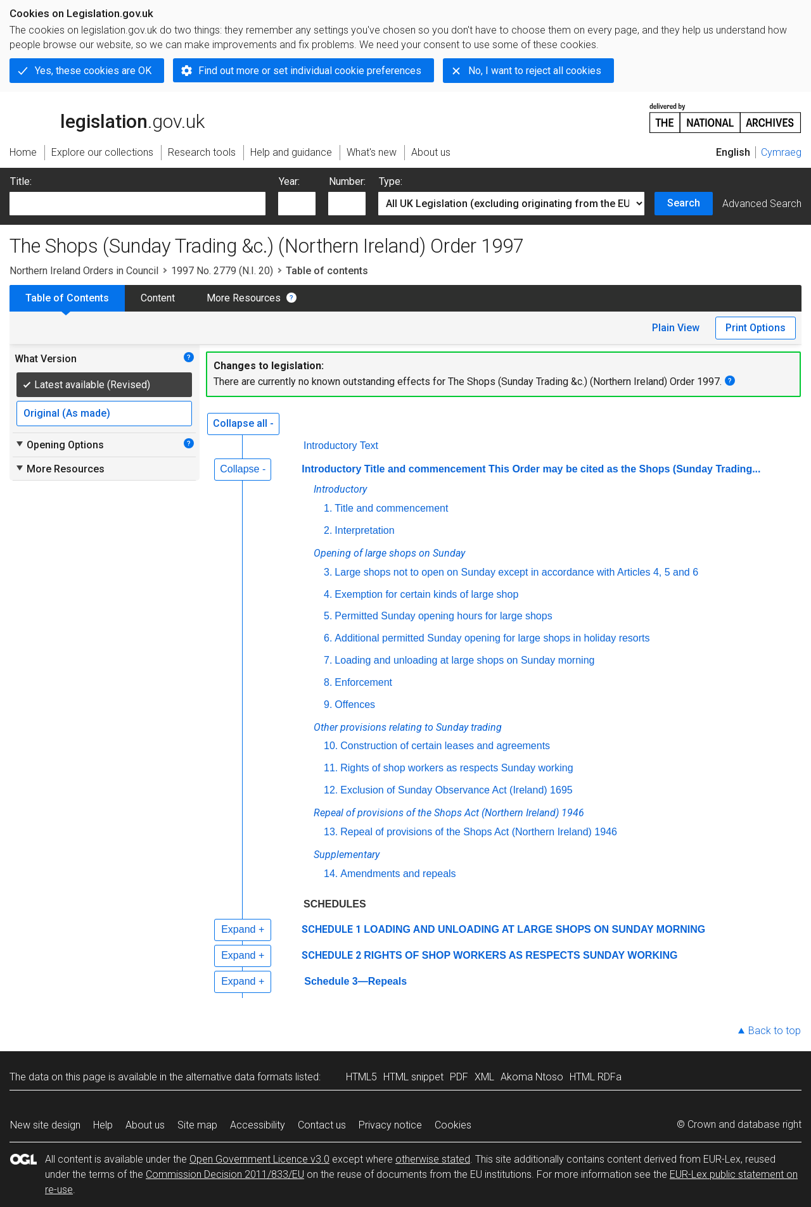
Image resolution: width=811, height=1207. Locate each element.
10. (331, 745)
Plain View (675, 328)
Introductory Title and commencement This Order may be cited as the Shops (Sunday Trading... (531, 469)
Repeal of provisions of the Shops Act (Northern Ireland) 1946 (478, 831)
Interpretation (364, 530)
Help (103, 1125)
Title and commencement (391, 508)
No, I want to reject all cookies (534, 71)
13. (331, 831)
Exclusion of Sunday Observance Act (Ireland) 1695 (456, 790)
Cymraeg (781, 152)
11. (331, 767)
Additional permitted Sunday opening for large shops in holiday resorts (492, 638)
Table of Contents (67, 298)
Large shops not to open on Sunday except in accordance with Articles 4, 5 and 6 (516, 572)
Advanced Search (761, 204)
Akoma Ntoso (532, 1077)
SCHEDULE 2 (331, 955)
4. (328, 594)
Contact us (322, 1125)
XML (484, 1077)
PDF (459, 1077)
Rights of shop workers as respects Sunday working (456, 767)
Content (158, 298)
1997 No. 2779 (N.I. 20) (222, 271)
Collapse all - (243, 423)
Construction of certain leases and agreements (445, 745)
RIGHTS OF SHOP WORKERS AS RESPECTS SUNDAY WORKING (520, 955)
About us (145, 1125)
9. (328, 704)
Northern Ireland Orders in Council (84, 271)
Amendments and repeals (398, 873)
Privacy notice (390, 1125)
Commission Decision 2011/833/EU (225, 1174)
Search (683, 203)
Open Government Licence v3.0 (259, 1159)
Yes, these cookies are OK (93, 71)
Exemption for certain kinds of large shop (426, 594)
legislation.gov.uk (107, 117)
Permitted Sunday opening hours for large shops (443, 615)
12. (331, 790)
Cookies (453, 1125)
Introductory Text (340, 445)
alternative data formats (239, 1077)
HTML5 (361, 1077)
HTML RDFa (596, 1077)
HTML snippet (413, 1077)
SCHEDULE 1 (331, 929)
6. (328, 638)
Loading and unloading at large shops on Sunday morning (464, 660)
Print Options (755, 328)
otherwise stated (432, 1159)
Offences (355, 704)
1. (328, 508)
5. (328, 615)
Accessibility (257, 1125)
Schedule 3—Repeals (355, 981)
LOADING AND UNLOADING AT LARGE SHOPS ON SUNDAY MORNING (534, 929)
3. (328, 572)
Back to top (774, 1031)
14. (331, 873)
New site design (45, 1125)
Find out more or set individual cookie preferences (309, 71)
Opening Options (59, 444)
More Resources (244, 298)
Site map (197, 1125)
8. (328, 682)
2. (328, 530)
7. (328, 660)
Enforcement (363, 682)
